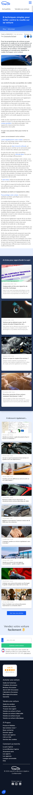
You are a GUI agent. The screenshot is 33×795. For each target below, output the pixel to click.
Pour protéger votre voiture (9, 195)
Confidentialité (16, 773)
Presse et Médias (9, 725)
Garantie (6, 697)
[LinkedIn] (19, 784)
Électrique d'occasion (10, 694)
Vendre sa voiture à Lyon (11, 716)
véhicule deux (19, 154)
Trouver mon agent (9, 709)
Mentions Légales (22, 771)
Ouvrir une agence (9, 735)
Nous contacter (8, 730)
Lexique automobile (9, 758)
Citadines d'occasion (10, 685)
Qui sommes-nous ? (9, 728)
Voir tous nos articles (16, 613)
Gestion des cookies (10, 739)
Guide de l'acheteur (9, 683)
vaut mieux (5, 179)
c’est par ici (27, 653)
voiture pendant (6, 123)
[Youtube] (16, 784)
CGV (4, 737)
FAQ (4, 761)
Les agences (7, 756)
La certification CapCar (11, 749)
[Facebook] (13, 784)
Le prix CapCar (8, 747)
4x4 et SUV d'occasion (10, 690)
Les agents (7, 754)
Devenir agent (8, 732)
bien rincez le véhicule (19, 146)
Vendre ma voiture (9, 706)
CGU (9, 737)
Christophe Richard (10, 36)
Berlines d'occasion (9, 687)
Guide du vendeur (9, 704)
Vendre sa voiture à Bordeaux (13, 718)
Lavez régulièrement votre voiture (12, 140)
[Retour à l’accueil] (5, 3)
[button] (4, 792)
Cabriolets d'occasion (10, 692)
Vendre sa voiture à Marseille (13, 713)
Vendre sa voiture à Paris (12, 711)
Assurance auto (8, 751)
